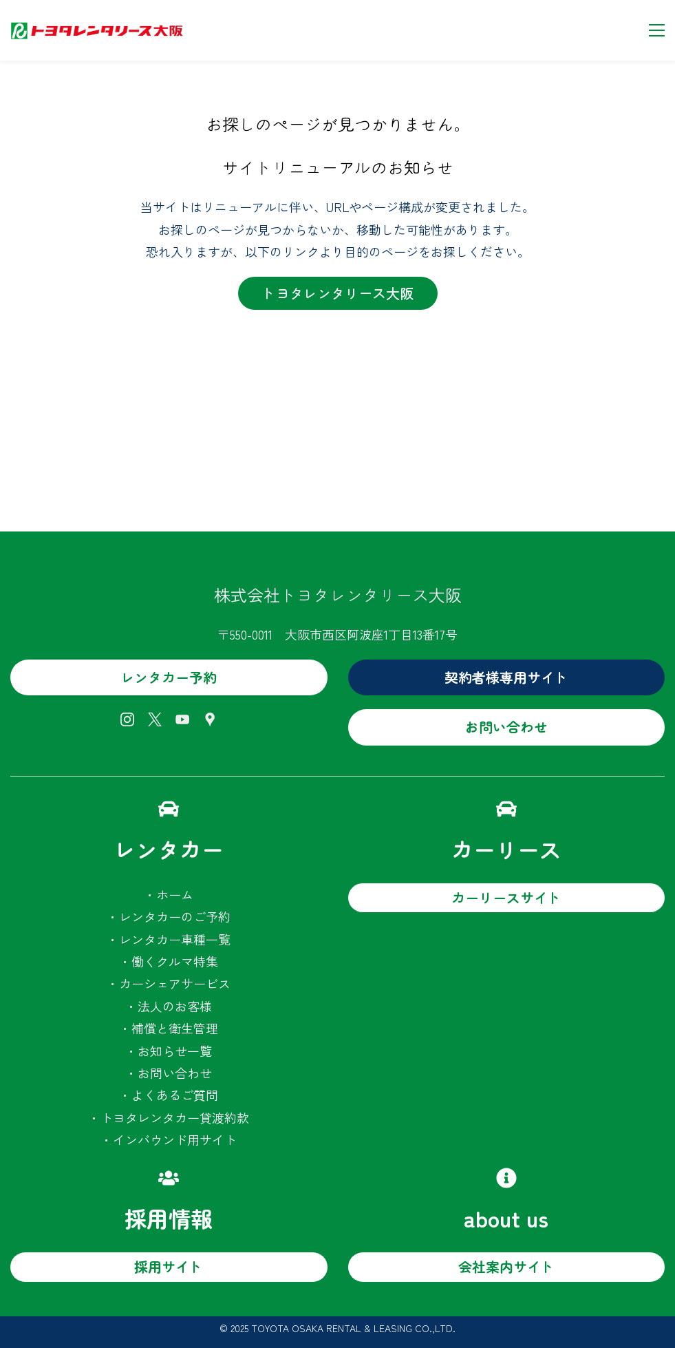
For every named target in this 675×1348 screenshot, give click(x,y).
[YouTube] (182, 719)
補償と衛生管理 (174, 1028)
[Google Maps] (210, 719)
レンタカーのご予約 (175, 916)
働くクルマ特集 (174, 961)
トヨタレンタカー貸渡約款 (174, 1117)
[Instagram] (127, 719)
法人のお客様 (175, 1006)
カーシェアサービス (175, 983)
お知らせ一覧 (175, 1051)
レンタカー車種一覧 (175, 939)
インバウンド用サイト (175, 1139)
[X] (154, 719)
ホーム (174, 894)
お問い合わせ (175, 1073)
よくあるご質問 (174, 1095)
